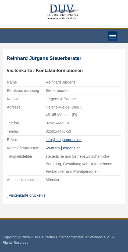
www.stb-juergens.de (63, 148)
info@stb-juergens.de (63, 140)
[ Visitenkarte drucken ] (26, 195)
